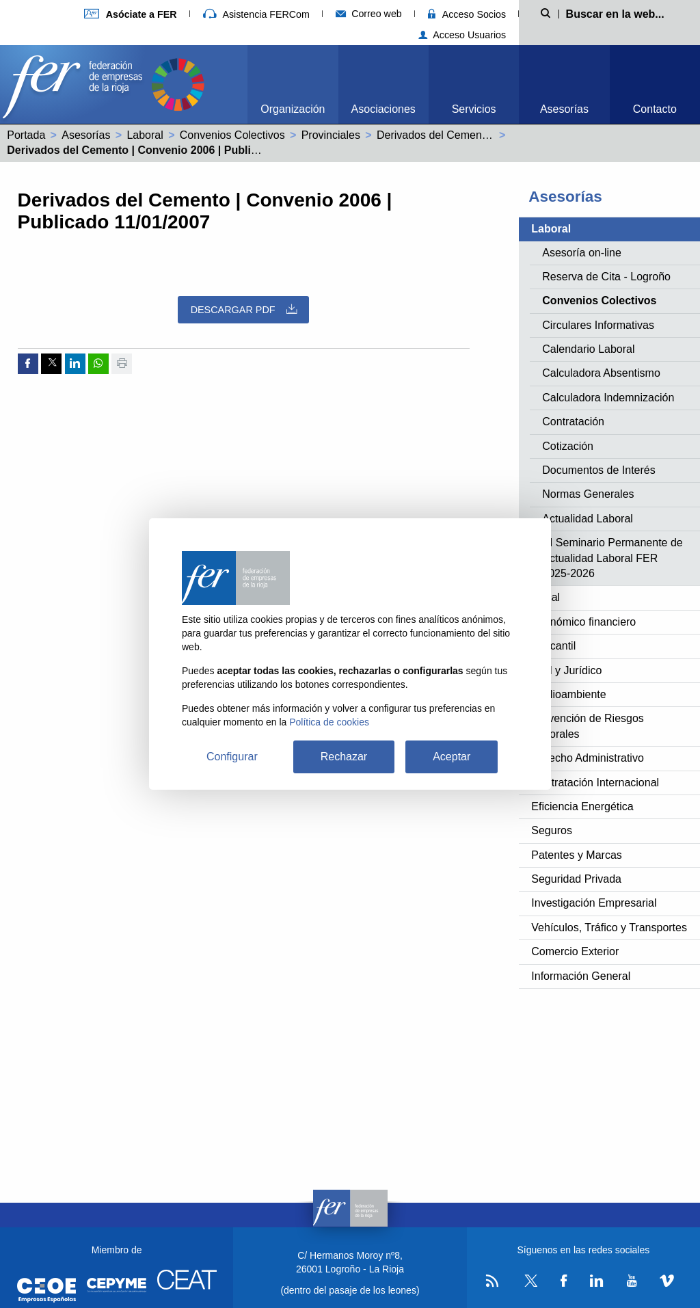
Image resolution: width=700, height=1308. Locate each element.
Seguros (551, 830)
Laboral (144, 135)
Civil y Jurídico (566, 670)
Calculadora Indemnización (608, 397)
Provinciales (330, 135)
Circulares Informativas (598, 325)
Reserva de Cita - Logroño (606, 276)
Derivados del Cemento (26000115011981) (482, 135)
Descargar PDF (244, 309)
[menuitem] (292, 84)
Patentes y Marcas (576, 855)
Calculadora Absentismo (601, 373)
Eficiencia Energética (582, 806)
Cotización (567, 446)
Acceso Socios (467, 14)
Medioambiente (568, 694)
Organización (292, 109)
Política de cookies (329, 722)
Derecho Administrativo (587, 758)
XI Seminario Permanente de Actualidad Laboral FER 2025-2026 (612, 558)
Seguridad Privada (576, 879)
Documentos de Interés (598, 470)
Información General (580, 976)
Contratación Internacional (595, 782)
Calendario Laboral (588, 349)
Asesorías (564, 109)
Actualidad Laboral (587, 518)
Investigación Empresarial (593, 903)
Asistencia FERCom (256, 14)
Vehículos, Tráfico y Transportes (609, 927)
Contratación (573, 421)
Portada (26, 135)
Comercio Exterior (575, 951)
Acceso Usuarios (462, 34)
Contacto (655, 109)
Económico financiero (583, 622)
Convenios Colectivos (232, 135)
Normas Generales (588, 494)
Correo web (369, 13)
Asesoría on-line (581, 252)
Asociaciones (383, 109)
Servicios (474, 109)
